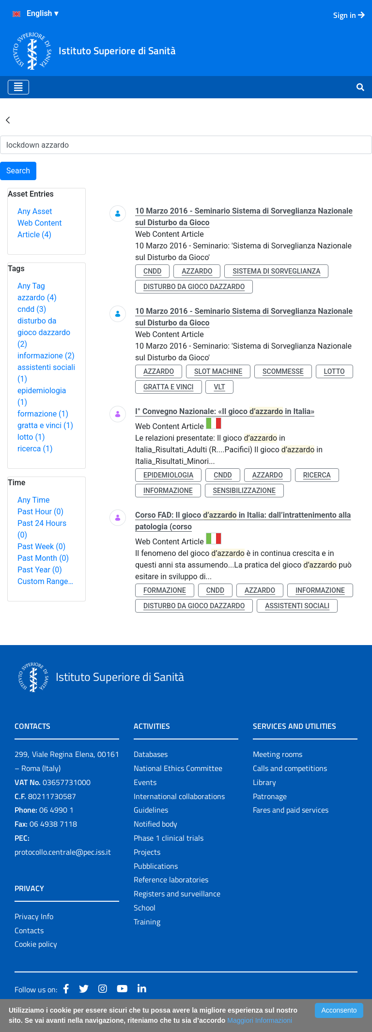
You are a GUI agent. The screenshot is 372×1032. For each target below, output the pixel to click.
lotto (31, 437)
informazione (46, 355)
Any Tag (31, 286)
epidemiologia (168, 475)
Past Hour (40, 511)
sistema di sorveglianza (276, 271)
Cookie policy (36, 944)
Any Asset (34, 211)
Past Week (41, 546)
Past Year (39, 569)
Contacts (29, 930)
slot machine (218, 371)
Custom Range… (45, 581)
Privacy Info (34, 916)
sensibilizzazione (244, 490)
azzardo (37, 297)
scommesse (283, 371)
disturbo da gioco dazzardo (43, 332)
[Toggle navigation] (18, 87)
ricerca (35, 448)
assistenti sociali (297, 606)
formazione (42, 413)
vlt (219, 387)
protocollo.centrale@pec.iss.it (63, 852)
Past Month (43, 558)
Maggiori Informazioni (259, 1020)
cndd (31, 309)
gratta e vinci (45, 425)
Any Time (33, 500)
